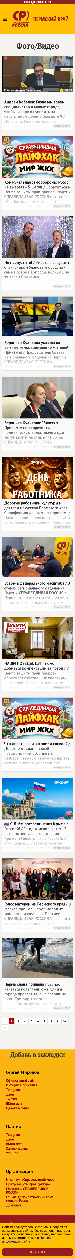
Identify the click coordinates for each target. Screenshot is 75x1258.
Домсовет (13, 1205)
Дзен (10, 1094)
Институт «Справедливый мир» (30, 1179)
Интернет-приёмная (21, 1085)
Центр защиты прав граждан (28, 1184)
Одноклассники (17, 1108)
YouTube (12, 1153)
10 (64, 1021)
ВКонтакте (14, 1103)
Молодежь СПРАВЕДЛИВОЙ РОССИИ (27, 1190)
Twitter (11, 1099)
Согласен (37, 1252)
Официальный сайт (20, 1080)
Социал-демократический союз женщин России (29, 1198)
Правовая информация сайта (28, 1239)
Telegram (13, 1090)
